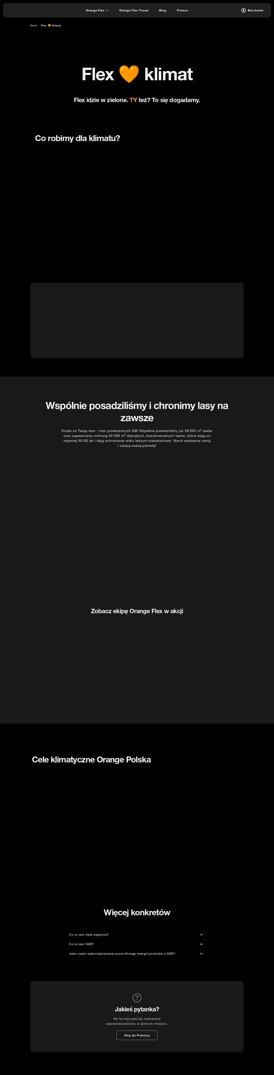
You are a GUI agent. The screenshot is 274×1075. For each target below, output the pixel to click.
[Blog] (163, 10)
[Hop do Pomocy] (136, 1035)
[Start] (33, 25)
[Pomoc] (182, 10)
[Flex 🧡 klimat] (51, 25)
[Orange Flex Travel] (134, 10)
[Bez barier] (252, 10)
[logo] (18, 10)
